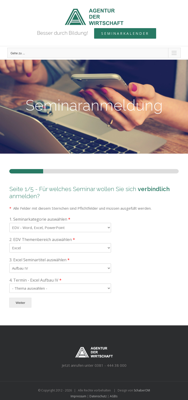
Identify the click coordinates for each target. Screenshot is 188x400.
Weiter (20, 303)
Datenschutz (98, 396)
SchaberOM (142, 390)
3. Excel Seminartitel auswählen (39, 260)
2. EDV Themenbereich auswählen (42, 239)
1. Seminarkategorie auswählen (39, 219)
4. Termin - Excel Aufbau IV (35, 280)
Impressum (78, 396)
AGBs (113, 396)
